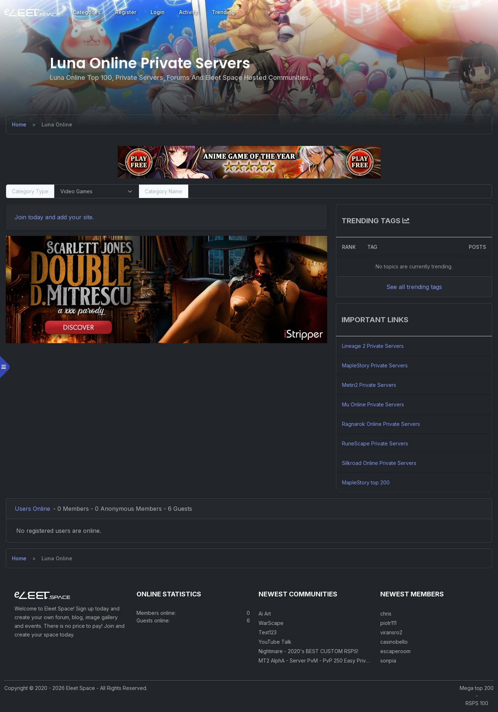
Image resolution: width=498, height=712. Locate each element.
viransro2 (391, 634)
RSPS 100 (476, 705)
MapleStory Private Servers (374, 365)
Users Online (34, 508)
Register (125, 12)
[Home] (20, 124)
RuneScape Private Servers (375, 443)
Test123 (268, 634)
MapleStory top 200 (365, 482)
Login (158, 12)
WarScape (271, 624)
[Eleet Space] (32, 12)
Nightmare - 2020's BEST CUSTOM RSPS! (308, 653)
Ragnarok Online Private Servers (381, 424)
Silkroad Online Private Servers (379, 463)
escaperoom (395, 653)
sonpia (388, 662)
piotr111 (388, 624)
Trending (223, 12)
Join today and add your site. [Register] (55, 217)
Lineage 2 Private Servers (372, 346)
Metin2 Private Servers (369, 385)
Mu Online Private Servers (373, 404)
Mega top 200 (477, 689)
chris (385, 615)
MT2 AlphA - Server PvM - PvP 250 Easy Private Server (325, 662)
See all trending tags (413, 286)
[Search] (340, 191)
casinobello (394, 643)
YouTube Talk (275, 643)
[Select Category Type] (98, 191)
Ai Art (265, 615)
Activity (188, 12)
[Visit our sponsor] (249, 161)
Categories (87, 12)
